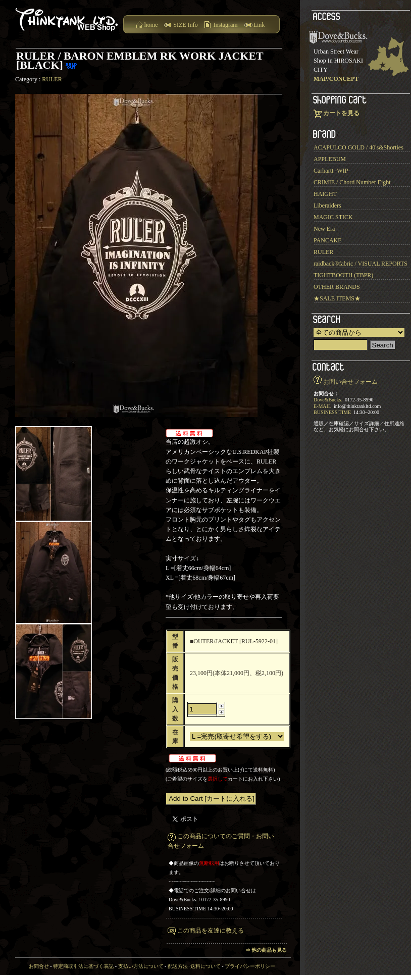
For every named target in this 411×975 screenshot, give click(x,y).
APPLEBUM (330, 159)
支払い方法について (141, 966)
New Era (324, 228)
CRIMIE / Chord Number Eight (352, 182)
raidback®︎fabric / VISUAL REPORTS (360, 263)
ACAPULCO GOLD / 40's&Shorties (358, 147)
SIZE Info (185, 24)
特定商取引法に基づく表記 (83, 966)
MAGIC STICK (333, 217)
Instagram (226, 24)
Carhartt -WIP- (332, 170)
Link (259, 24)
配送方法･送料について (194, 966)
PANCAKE (328, 240)
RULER (52, 79)
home (151, 24)
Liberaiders (327, 205)
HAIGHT (325, 193)
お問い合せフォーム (350, 381)
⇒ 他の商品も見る (266, 950)
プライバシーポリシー (250, 966)
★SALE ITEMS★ (337, 298)
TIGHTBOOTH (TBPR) (343, 275)
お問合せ (39, 966)
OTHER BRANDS (337, 286)
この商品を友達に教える (210, 930)
